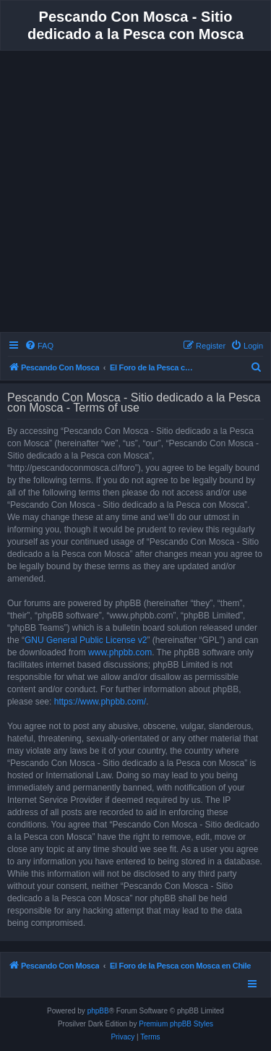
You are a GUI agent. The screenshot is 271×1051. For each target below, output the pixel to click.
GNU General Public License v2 (86, 640)
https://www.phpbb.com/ (100, 702)
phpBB (98, 1011)
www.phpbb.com (120, 652)
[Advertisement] (135, 193)
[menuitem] (39, 345)
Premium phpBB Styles (176, 1024)
